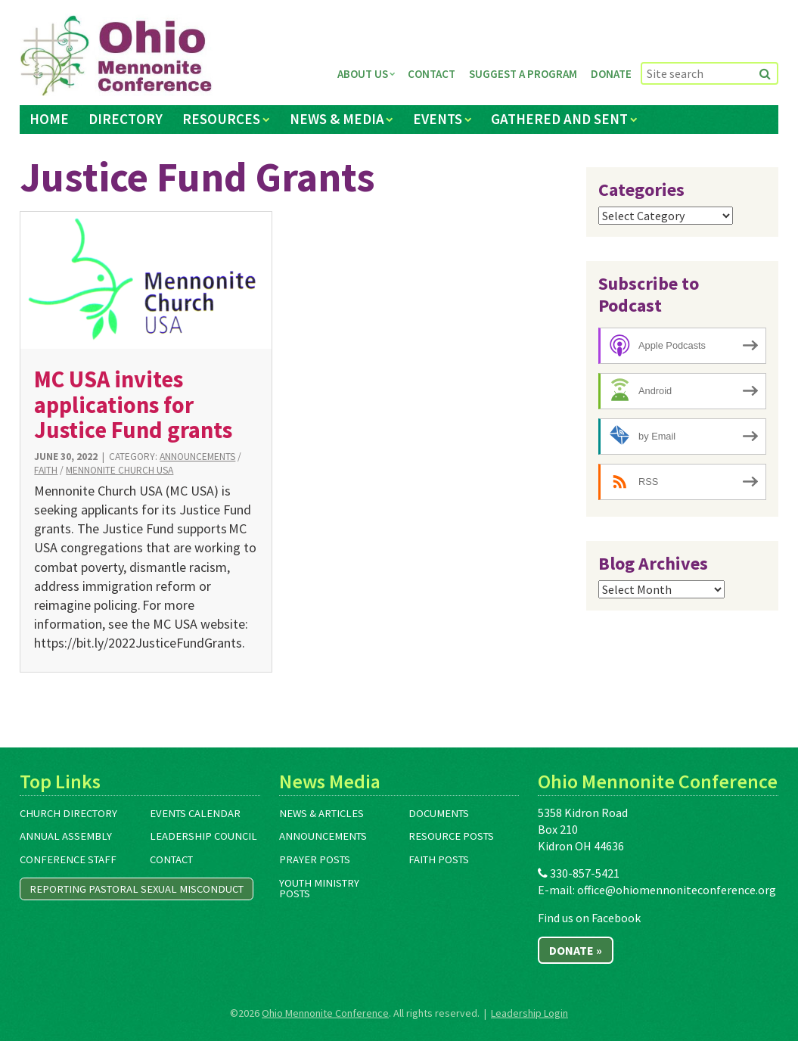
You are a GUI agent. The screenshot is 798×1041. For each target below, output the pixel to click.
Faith (45, 470)
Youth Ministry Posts (319, 888)
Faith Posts (438, 859)
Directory (125, 119)
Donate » (575, 950)
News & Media (337, 119)
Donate (611, 74)
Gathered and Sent (559, 119)
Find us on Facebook (589, 917)
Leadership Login (529, 1013)
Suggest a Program (523, 74)
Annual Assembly (66, 836)
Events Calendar (195, 813)
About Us (362, 74)
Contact (431, 74)
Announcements (197, 456)
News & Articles (321, 813)
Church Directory (68, 813)
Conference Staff (68, 859)
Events (437, 119)
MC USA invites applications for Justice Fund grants (133, 404)
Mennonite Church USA (119, 470)
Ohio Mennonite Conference (325, 1013)
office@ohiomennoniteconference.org (676, 889)
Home (49, 119)
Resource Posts (451, 836)
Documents (438, 813)
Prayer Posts (314, 859)
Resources (221, 119)
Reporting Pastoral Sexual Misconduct (136, 889)
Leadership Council (203, 836)
